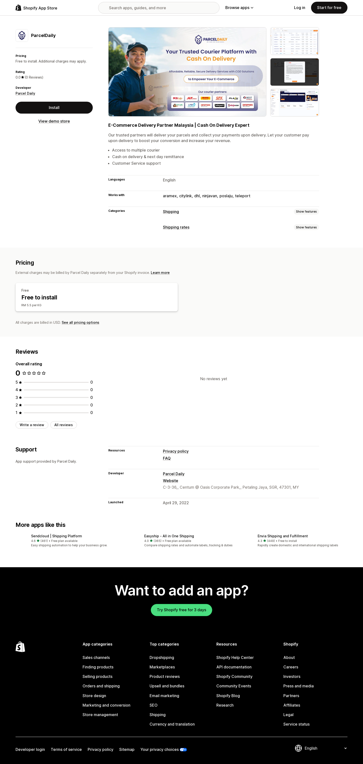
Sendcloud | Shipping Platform (56, 536)
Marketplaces (162, 667)
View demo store (54, 121)
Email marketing (164, 695)
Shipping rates (176, 227)
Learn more (160, 272)
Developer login (30, 749)
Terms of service (66, 749)
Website (170, 480)
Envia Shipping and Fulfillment (283, 536)
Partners (291, 695)
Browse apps (239, 7)
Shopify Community (234, 676)
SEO (154, 705)
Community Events (233, 685)
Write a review (32, 425)
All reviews (63, 425)
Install (54, 107)
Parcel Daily (25, 93)
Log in (299, 7)
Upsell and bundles (167, 685)
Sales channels (96, 657)
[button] (68, 541)
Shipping (171, 211)
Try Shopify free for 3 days (181, 609)
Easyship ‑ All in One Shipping (169, 536)
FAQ (167, 458)
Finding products (98, 667)
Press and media (298, 685)
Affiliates (291, 705)
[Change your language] (325, 748)
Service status (296, 724)
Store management (100, 714)
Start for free (329, 7)
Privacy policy (176, 451)
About (289, 657)
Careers (290, 667)
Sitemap (127, 749)
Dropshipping (162, 657)
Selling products (97, 676)
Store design (94, 695)
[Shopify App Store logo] (36, 7)
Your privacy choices (159, 749)
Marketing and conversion (106, 705)
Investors (291, 676)
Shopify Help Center (235, 657)
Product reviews (165, 676)
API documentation (234, 667)
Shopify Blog (228, 695)
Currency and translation (172, 724)
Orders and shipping (101, 685)
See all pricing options (80, 322)
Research (225, 705)
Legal (288, 714)
